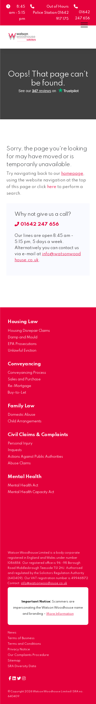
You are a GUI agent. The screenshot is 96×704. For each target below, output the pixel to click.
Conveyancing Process (27, 373)
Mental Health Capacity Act (31, 492)
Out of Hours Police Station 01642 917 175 (51, 13)
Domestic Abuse (21, 414)
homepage (72, 173)
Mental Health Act (23, 485)
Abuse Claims (19, 463)
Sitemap (14, 660)
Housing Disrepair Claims (29, 331)
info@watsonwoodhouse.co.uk (44, 583)
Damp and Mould (22, 337)
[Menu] (84, 25)
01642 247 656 (37, 224)
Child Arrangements (24, 421)
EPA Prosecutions (22, 344)
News (12, 632)
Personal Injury (20, 443)
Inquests (15, 450)
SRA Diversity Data (22, 666)
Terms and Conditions (24, 643)
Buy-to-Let (17, 392)
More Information (60, 613)
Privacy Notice (19, 649)
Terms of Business (21, 638)
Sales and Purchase (24, 379)
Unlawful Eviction (22, 350)
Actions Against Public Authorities (35, 456)
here (51, 187)
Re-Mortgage (19, 386)
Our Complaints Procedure (28, 655)
